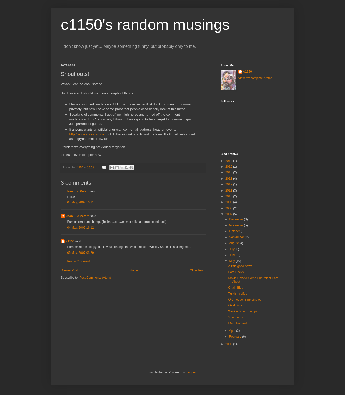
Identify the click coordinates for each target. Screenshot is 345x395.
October (235, 231)
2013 (229, 178)
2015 (229, 172)
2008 (229, 208)
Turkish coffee (237, 293)
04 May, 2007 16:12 (80, 227)
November (236, 225)
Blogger (191, 372)
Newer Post (70, 270)
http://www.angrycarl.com (88, 134)
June (232, 255)
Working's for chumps (242, 311)
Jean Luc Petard (78, 191)
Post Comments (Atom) (95, 277)
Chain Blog (235, 287)
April (232, 331)
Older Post (197, 270)
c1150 (70, 241)
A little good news (240, 266)
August (234, 243)
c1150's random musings (145, 24)
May (232, 261)
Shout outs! (236, 317)
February (235, 336)
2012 (229, 184)
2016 (229, 166)
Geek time (235, 305)
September (237, 237)
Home (134, 270)
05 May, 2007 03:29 (80, 253)
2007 (229, 214)
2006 (229, 344)
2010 (229, 196)
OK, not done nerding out (245, 299)
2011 (229, 190)
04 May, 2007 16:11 (80, 202)
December (236, 219)
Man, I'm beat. (238, 323)
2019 (229, 161)
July (232, 249)
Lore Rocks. (236, 272)
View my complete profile (255, 78)
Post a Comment (78, 261)
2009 (229, 202)
